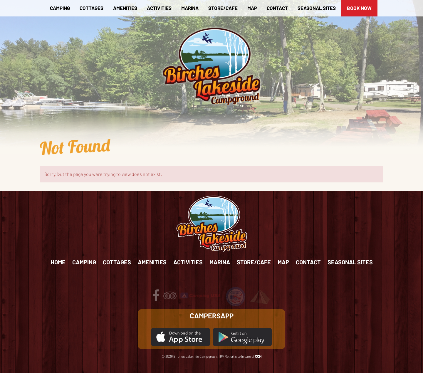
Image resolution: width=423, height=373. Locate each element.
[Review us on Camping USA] (200, 295)
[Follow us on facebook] (156, 298)
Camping (60, 8)
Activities (159, 8)
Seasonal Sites (317, 8)
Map (252, 8)
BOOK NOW (359, 8)
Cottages (91, 8)
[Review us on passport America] (235, 296)
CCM (258, 356)
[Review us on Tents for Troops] (260, 296)
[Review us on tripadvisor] (170, 298)
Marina (190, 8)
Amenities (125, 8)
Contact (277, 8)
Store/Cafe (223, 8)
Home (58, 262)
